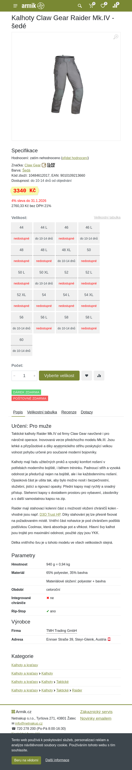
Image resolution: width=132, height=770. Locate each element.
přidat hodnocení (75, 158)
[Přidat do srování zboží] (99, 376)
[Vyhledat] (79, 5)
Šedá (26, 170)
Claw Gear (33, 165)
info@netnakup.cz (29, 723)
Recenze (69, 412)
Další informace (57, 760)
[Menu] (15, 6)
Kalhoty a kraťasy (25, 665)
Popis (18, 412)
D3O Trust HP (50, 514)
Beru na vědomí (26, 760)
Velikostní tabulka (107, 217)
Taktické (62, 682)
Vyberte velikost (59, 375)
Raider (77, 690)
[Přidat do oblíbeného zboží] (86, 376)
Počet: (17, 365)
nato (59, 446)
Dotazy (87, 412)
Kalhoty (47, 673)
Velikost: (19, 218)
